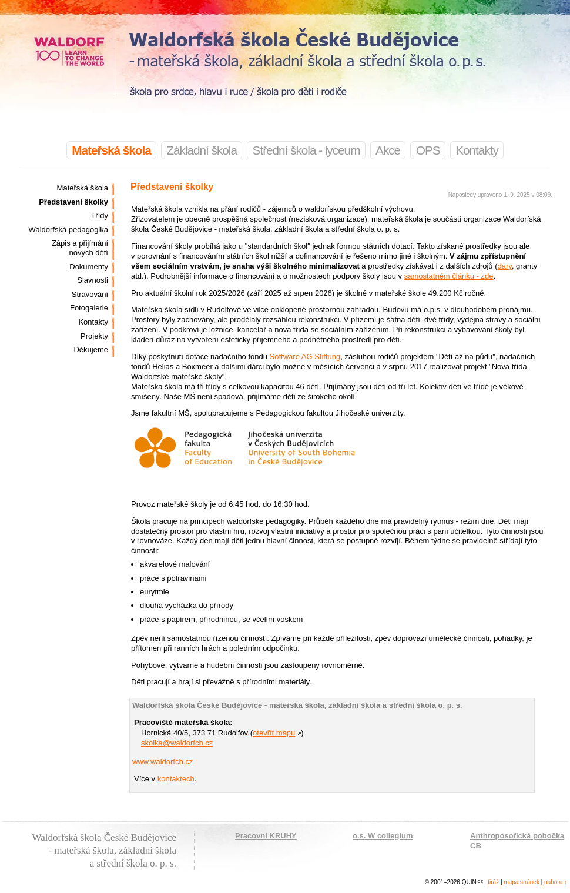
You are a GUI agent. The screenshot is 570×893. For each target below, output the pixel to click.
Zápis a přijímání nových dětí (80, 248)
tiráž (493, 882)
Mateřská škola (82, 187)
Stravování (90, 294)
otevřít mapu (274, 732)
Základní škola (201, 150)
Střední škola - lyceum (306, 150)
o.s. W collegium (383, 835)
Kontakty (476, 150)
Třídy (99, 215)
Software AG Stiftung (305, 356)
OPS (428, 150)
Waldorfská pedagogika (68, 229)
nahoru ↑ (555, 882)
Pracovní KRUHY (266, 835)
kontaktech (176, 778)
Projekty (94, 336)
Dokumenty (88, 266)
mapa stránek (521, 882)
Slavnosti (92, 280)
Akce (387, 150)
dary (505, 266)
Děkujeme (90, 349)
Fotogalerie (89, 307)
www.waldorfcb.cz (162, 761)
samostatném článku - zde (449, 276)
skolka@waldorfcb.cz (177, 742)
